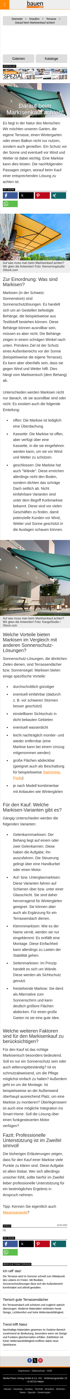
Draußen (49, 1389)
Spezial (31, 1392)
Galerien (18, 59)
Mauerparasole (15, 1212)
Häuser (7, 1389)
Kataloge (51, 59)
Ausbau (29, 1389)
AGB (49, 1370)
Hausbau (18, 1389)
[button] (10, 195)
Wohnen (60, 1389)
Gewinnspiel (44, 1392)
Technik (39, 1389)
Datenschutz (38, 1370)
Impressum (24, 1370)
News (23, 1392)
